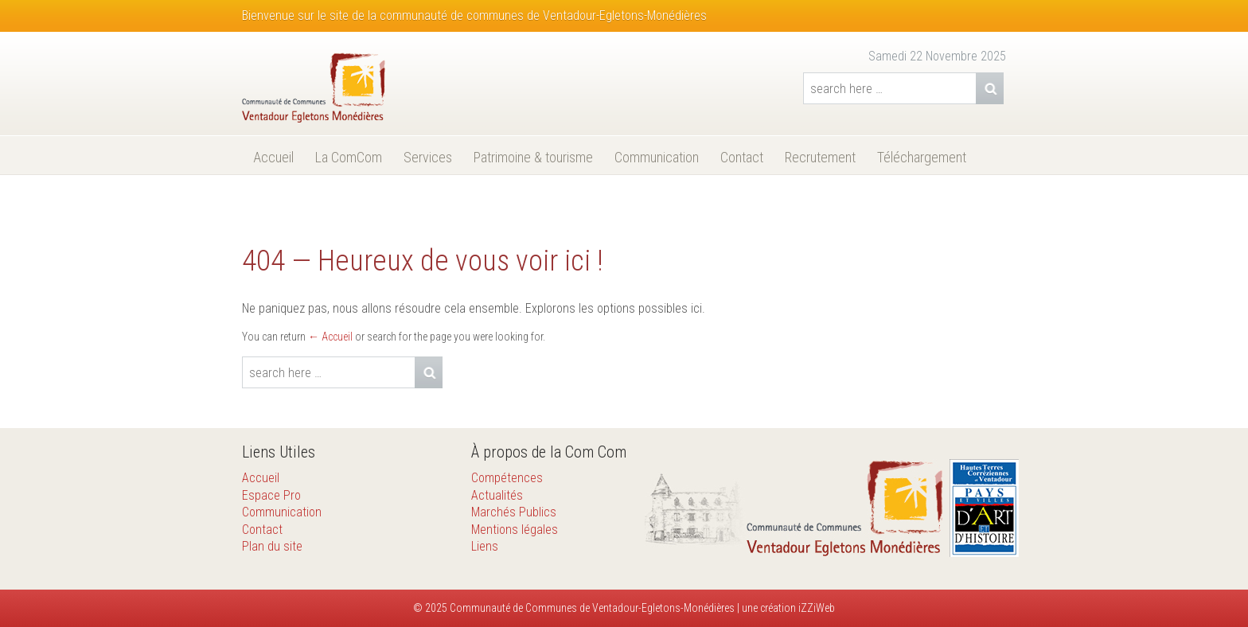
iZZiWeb (816, 608)
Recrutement (820, 157)
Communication (656, 157)
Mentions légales (514, 529)
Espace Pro (271, 495)
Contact (741, 157)
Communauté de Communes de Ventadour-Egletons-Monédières (591, 608)
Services (428, 157)
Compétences (507, 477)
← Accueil (330, 336)
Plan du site (272, 546)
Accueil (273, 157)
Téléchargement (921, 157)
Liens (484, 546)
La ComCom (348, 157)
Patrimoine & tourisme (533, 157)
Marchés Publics (513, 512)
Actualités (497, 495)
